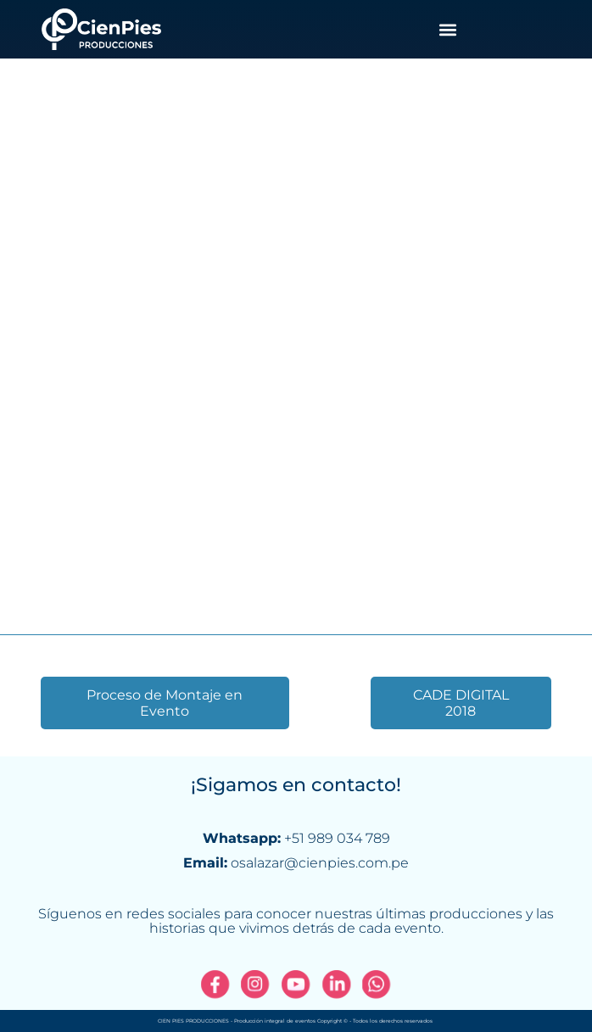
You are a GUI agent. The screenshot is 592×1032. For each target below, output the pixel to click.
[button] (447, 29)
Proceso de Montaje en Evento (165, 703)
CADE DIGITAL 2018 (461, 703)
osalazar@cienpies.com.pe (320, 863)
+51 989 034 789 (337, 838)
